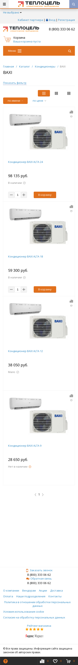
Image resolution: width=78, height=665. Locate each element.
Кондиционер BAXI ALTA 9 (24, 445)
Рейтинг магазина (39, 626)
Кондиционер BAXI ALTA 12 (25, 351)
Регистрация (66, 20)
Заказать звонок (39, 570)
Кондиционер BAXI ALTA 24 (25, 162)
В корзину (45, 195)
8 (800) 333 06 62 (62, 29)
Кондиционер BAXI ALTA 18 (25, 256)
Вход (52, 20)
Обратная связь (39, 578)
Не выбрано (12, 12)
